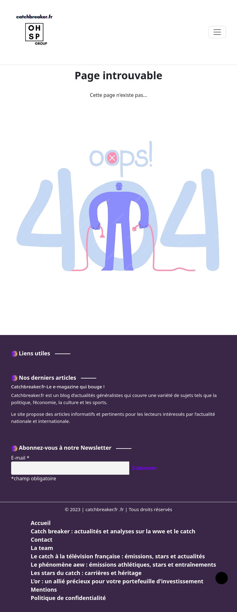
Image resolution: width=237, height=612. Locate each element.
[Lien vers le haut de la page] (221, 578)
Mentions (44, 589)
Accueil (41, 523)
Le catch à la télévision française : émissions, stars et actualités (118, 556)
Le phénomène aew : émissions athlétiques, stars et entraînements (123, 564)
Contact (41, 539)
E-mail (20, 457)
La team (42, 548)
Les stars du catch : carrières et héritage (86, 573)
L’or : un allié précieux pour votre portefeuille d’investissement (117, 581)
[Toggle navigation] (217, 32)
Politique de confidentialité (68, 598)
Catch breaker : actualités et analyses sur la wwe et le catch (113, 531)
